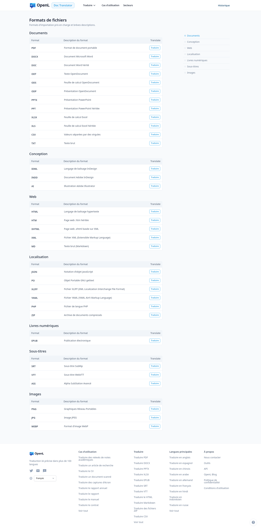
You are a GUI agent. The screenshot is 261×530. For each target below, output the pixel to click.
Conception (192, 41)
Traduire (89, 5)
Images (189, 72)
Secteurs (128, 5)
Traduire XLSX (141, 474)
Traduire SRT (141, 485)
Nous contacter (212, 457)
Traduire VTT (141, 491)
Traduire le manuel (88, 499)
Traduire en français (180, 485)
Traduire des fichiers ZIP (145, 509)
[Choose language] (31, 478)
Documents (192, 35)
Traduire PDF (141, 457)
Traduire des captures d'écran (94, 482)
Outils (207, 463)
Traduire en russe (178, 505)
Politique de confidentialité (212, 481)
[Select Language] (45, 478)
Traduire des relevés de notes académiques (94, 458)
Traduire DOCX (142, 463)
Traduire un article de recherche (95, 465)
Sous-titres (191, 66)
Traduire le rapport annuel (92, 488)
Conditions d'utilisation (216, 488)
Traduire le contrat (88, 505)
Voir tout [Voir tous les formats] (138, 522)
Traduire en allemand (181, 480)
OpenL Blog (210, 474)
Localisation (192, 54)
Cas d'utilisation (110, 5)
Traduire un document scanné (94, 476)
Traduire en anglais (179, 457)
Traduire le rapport (88, 493)
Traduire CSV (141, 516)
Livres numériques (195, 60)
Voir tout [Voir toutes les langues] (174, 510)
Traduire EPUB (141, 480)
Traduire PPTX (141, 468)
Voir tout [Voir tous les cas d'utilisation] (83, 510)
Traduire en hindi (178, 491)
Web (188, 48)
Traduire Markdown (144, 502)
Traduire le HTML (143, 497)
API (206, 468)
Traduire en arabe (179, 474)
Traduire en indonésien (175, 498)
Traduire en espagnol (181, 463)
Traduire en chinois (179, 468)
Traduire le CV (86, 471)
